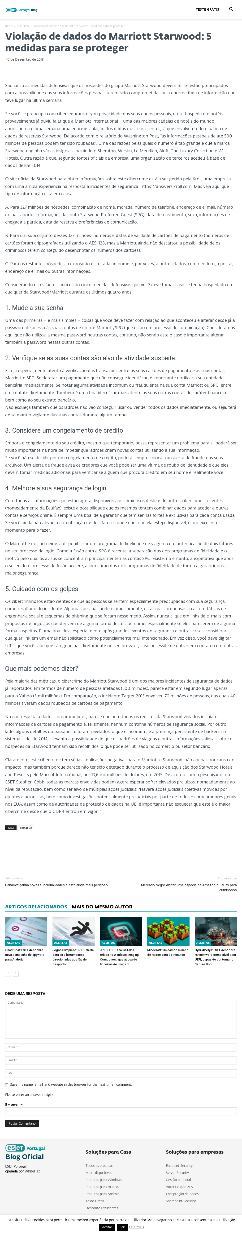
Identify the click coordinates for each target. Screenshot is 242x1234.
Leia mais (136, 1227)
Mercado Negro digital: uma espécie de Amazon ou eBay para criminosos (189, 887)
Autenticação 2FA (179, 1187)
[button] (231, 10)
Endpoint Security (179, 1166)
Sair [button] (122, 1227)
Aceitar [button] (107, 1227)
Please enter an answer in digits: (29, 1095)
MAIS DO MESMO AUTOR (102, 907)
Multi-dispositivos (99, 1173)
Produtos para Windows (104, 1180)
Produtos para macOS (102, 1187)
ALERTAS (23, 26)
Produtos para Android (102, 1194)
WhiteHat (32, 1171)
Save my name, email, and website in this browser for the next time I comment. (71, 1084)
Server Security (177, 1173)
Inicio (8, 26)
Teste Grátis (207, 9)
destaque (26, 827)
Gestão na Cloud (178, 1180)
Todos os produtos (99, 1166)
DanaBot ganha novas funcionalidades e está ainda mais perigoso (56, 885)
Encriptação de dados (182, 1194)
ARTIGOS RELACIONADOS (36, 907)
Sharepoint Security (181, 1201)
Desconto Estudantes (102, 1208)
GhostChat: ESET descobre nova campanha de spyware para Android (24, 954)
